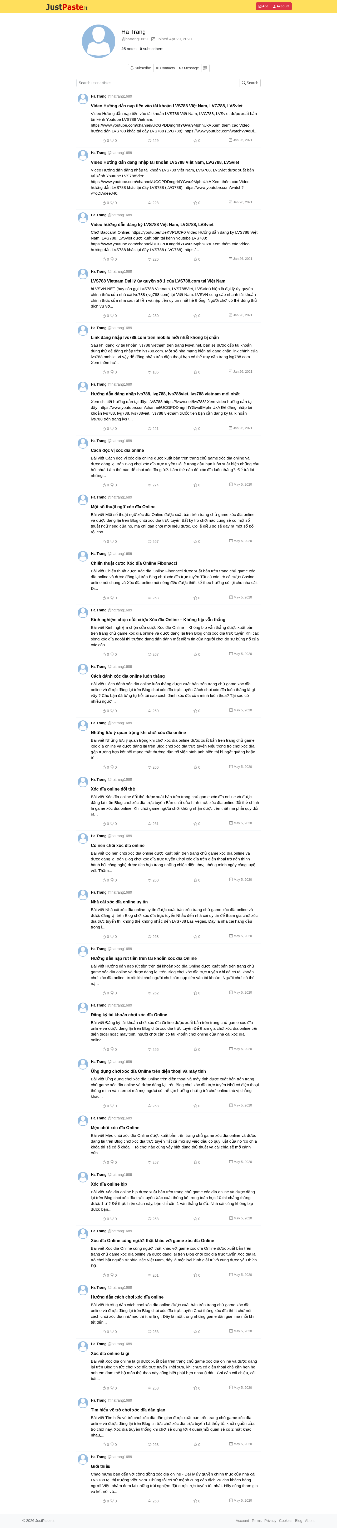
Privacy (270, 1521)
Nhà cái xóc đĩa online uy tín (119, 901)
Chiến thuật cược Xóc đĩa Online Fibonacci (134, 563)
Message (189, 68)
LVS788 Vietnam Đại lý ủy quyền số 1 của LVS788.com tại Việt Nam (158, 281)
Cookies (286, 1521)
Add (263, 6)
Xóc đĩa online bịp (109, 1184)
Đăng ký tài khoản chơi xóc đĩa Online (129, 1014)
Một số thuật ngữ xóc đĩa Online (123, 506)
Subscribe (140, 68)
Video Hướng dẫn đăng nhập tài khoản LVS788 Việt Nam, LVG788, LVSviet (165, 162)
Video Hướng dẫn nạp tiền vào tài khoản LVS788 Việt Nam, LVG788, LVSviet (166, 105)
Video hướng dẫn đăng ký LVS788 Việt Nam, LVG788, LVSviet (152, 224)
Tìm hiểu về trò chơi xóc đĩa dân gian (128, 1409)
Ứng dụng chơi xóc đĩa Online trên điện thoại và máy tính (148, 1071)
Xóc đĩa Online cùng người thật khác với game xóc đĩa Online (152, 1240)
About (310, 1521)
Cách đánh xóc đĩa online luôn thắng (128, 676)
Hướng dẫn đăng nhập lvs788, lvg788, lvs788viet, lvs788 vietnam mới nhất (165, 393)
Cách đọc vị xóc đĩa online (117, 450)
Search (250, 83)
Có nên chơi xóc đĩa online (118, 845)
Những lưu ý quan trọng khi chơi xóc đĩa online (138, 732)
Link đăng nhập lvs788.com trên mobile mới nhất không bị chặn (155, 337)
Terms (257, 1521)
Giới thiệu (100, 1466)
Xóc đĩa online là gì (110, 1353)
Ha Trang (133, 31)
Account (281, 6)
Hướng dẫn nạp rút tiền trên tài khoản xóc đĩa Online (144, 958)
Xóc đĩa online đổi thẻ (113, 789)
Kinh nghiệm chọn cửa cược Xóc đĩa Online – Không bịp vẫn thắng (158, 619)
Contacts (165, 68)
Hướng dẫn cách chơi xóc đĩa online (127, 1297)
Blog (298, 1521)
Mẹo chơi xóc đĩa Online (115, 1127)
